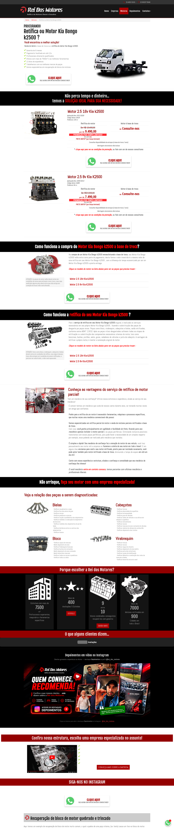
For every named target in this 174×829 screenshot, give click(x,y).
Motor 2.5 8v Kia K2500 (81, 284)
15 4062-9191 (130, 2)
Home (106, 11)
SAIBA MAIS (103, 625)
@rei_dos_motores (108, 710)
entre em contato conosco (94, 469)
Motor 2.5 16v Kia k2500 (82, 279)
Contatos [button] (146, 11)
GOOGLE (71, 613)
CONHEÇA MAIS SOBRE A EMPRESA (113, 756)
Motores (123, 11)
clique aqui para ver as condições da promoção (94, 149)
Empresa (114, 11)
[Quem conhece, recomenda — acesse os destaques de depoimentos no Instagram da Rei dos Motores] (87, 679)
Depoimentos (135, 11)
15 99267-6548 (145, 2)
